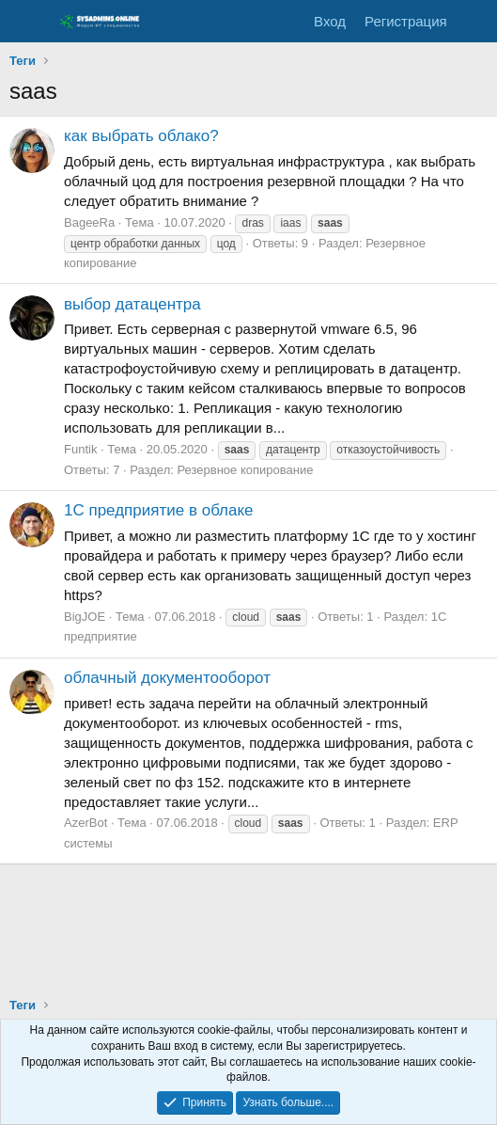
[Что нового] (475, 21)
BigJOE (84, 617)
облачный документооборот (167, 678)
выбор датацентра (132, 304)
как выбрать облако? (141, 136)
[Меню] (26, 21)
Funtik (80, 449)
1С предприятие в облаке (159, 510)
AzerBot (85, 823)
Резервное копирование (245, 470)
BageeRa (89, 222)
